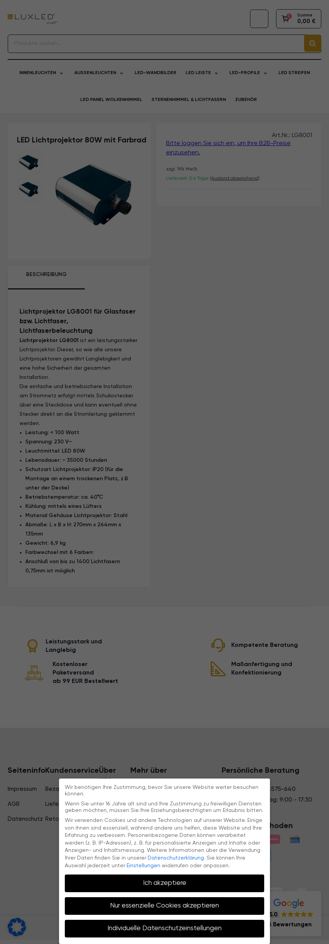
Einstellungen (143, 865)
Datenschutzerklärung (176, 858)
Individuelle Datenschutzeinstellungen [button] (164, 928)
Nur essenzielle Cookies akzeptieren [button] (164, 905)
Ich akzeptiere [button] (164, 883)
